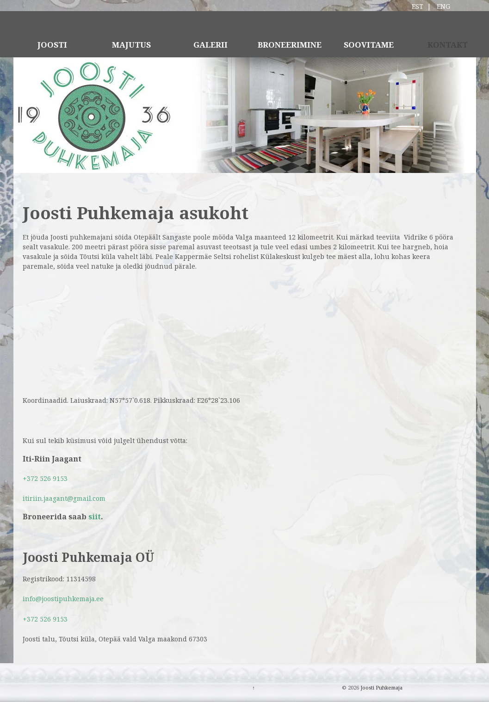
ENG (443, 6)
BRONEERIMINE (290, 44)
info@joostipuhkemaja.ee (63, 598)
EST (417, 6)
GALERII (210, 44)
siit (94, 516)
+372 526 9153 (45, 478)
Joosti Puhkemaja (380, 687)
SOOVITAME (369, 44)
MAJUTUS (131, 44)
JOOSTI (52, 44)
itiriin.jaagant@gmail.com (64, 498)
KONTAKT (447, 44)
